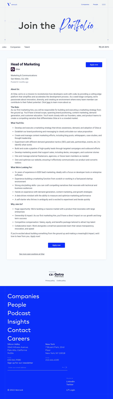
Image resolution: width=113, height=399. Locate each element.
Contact (19, 330)
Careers (18, 339)
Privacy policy (50, 281)
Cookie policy (61, 281)
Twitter (70, 385)
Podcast (18, 313)
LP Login (70, 390)
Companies (85, 4)
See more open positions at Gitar (31, 254)
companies (15, 47)
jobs (4, 47)
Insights (18, 322)
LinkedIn (70, 382)
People (95, 4)
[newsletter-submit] (64, 367)
